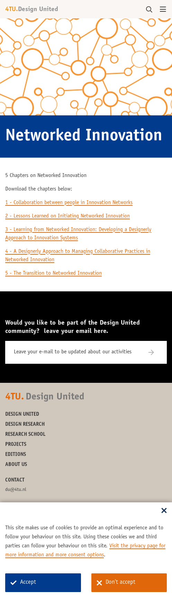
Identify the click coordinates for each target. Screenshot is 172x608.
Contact (15, 480)
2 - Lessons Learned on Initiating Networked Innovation (67, 216)
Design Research (25, 424)
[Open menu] (163, 9)
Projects (15, 444)
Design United (22, 414)
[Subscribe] (155, 352)
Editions (15, 454)
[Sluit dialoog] (164, 511)
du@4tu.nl (15, 489)
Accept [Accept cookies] (23, 582)
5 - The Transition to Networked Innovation (53, 273)
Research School (25, 434)
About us (16, 464)
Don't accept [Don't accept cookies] (116, 583)
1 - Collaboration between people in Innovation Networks (69, 202)
